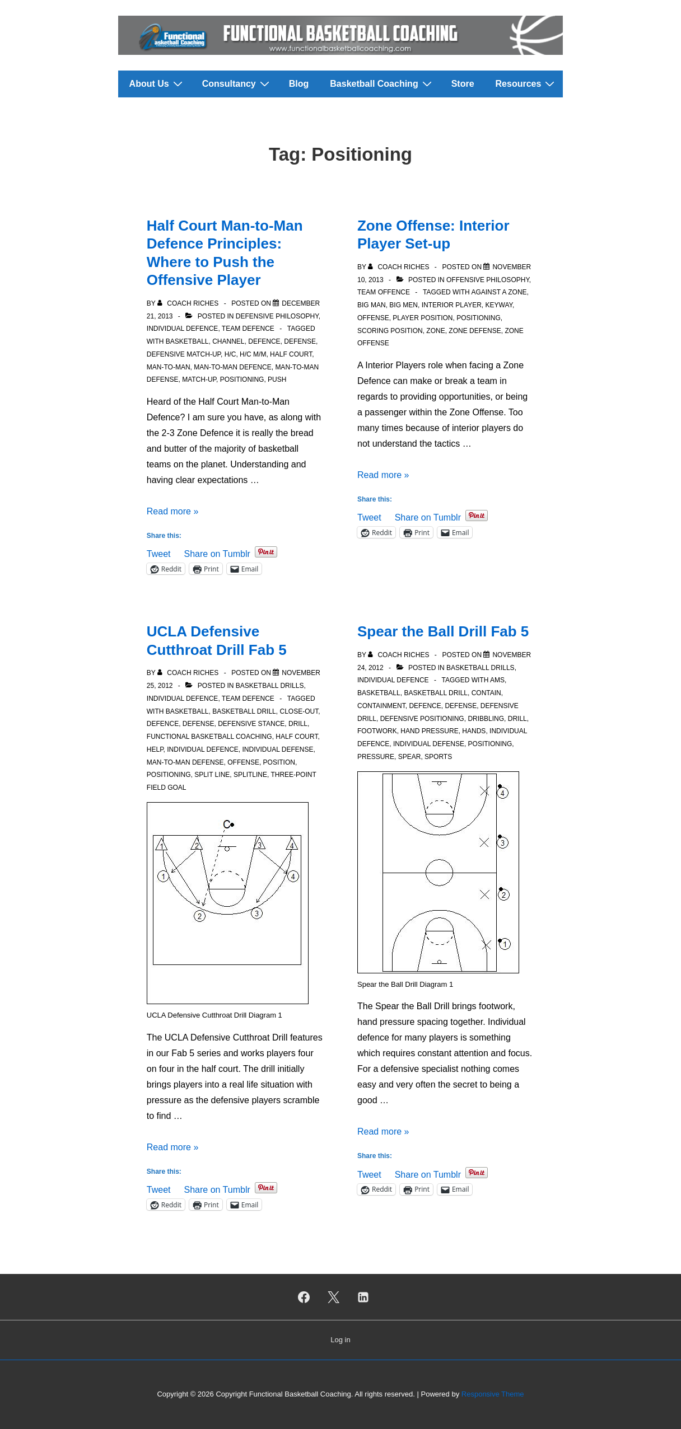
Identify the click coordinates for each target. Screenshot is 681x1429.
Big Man (371, 305)
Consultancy (237, 83)
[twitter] (333, 1297)
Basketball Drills (270, 686)
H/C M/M (253, 354)
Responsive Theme (492, 1394)
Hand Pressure (429, 731)
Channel (228, 341)
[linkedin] (363, 1297)
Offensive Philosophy (487, 280)
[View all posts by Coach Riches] (189, 303)
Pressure (375, 757)
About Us (157, 83)
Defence (264, 341)
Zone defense (475, 331)
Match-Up (199, 379)
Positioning (242, 379)
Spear (409, 757)
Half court (291, 354)
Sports (438, 757)
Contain (486, 693)
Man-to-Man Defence (232, 367)
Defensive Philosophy (277, 316)
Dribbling (486, 719)
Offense (373, 318)
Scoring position (390, 331)
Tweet (159, 552)
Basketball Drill (244, 711)
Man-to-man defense (185, 762)
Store (462, 83)
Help (155, 749)
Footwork (377, 731)
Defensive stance (251, 724)
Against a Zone (498, 292)
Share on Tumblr (217, 552)
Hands (474, 731)
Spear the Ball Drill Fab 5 (443, 631)
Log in (340, 1340)
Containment (381, 706)
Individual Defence (182, 328)
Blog (299, 83)
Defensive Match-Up (184, 354)
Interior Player (452, 305)
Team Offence (383, 292)
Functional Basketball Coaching (209, 737)
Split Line (212, 775)
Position (279, 762)
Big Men (403, 305)
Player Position (423, 318)
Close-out (298, 711)
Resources (527, 83)
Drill (297, 724)
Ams (497, 680)
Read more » (173, 511)
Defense (300, 341)
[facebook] (304, 1297)
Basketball (187, 341)
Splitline (250, 775)
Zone (435, 331)
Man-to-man (168, 367)
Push (277, 379)
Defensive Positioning (422, 719)
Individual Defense (278, 749)
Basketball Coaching (382, 83)
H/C (230, 354)
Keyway (498, 305)
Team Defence (248, 328)
